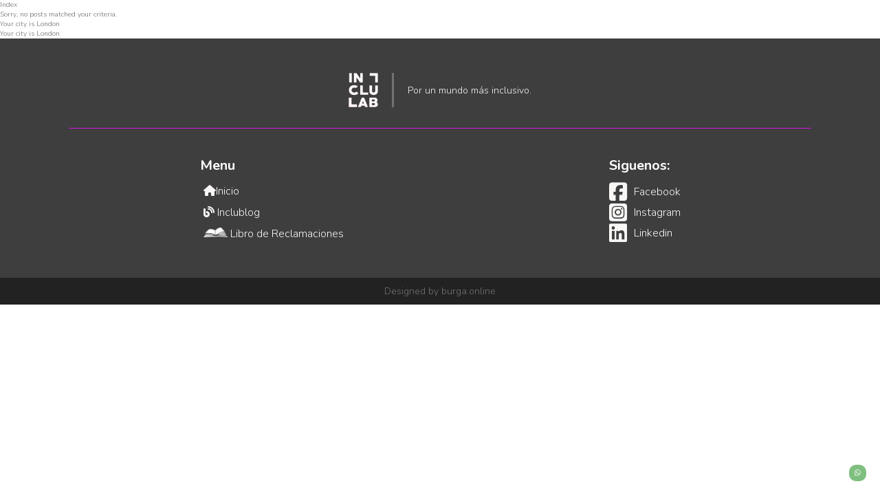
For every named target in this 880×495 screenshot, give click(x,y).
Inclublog (232, 212)
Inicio (221, 191)
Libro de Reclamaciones (274, 233)
